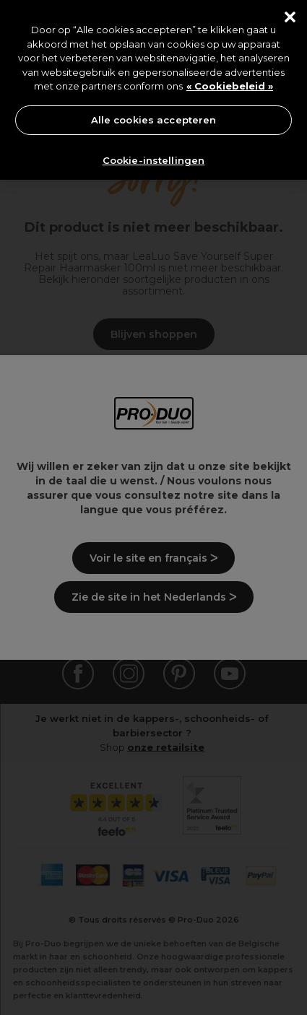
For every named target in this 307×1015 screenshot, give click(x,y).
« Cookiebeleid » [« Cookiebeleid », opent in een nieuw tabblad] (229, 86)
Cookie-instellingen (153, 160)
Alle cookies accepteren (154, 120)
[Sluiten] (290, 17)
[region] (153, 90)
